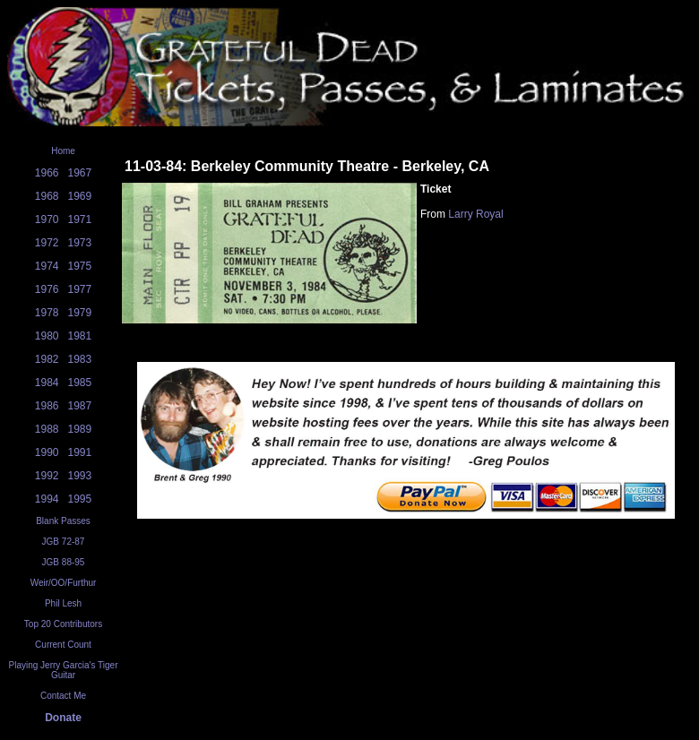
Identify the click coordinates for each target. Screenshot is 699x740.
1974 (47, 266)
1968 (47, 196)
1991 (80, 452)
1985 (80, 382)
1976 (47, 289)
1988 (47, 429)
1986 (47, 406)
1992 (47, 475)
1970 (47, 219)
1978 (47, 312)
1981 (80, 336)
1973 (80, 243)
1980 (47, 336)
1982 (47, 359)
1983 (80, 359)
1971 (80, 219)
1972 (47, 243)
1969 (80, 196)
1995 (80, 499)
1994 (47, 499)
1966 (47, 173)
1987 (80, 406)
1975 (80, 266)
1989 (80, 429)
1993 (80, 475)
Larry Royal (475, 214)
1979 (80, 312)
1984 (47, 382)
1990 (47, 452)
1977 (80, 289)
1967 (80, 173)
